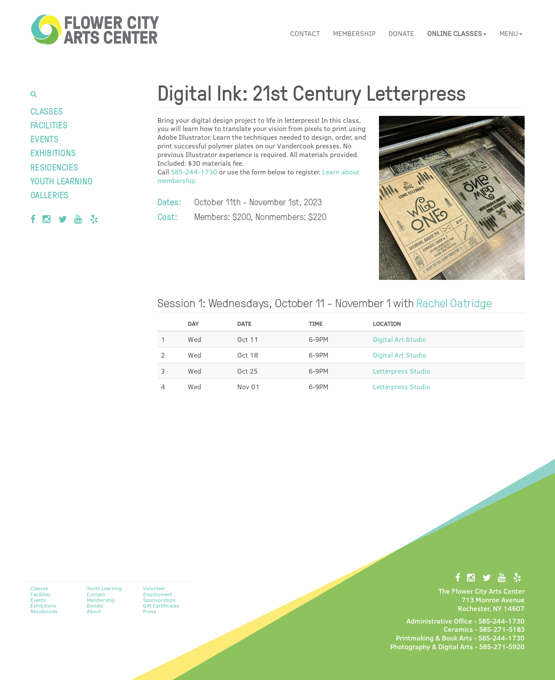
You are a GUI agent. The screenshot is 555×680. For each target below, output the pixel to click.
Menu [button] (511, 33)
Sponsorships (159, 599)
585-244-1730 (194, 171)
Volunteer (154, 588)
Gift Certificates (161, 605)
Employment (157, 594)
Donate (401, 33)
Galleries (49, 194)
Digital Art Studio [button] (399, 339)
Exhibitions (53, 152)
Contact (305, 33)
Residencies (54, 167)
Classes (46, 111)
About (94, 611)
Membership (354, 33)
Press (149, 611)
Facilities (49, 125)
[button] (457, 33)
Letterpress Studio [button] (401, 370)
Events (44, 139)
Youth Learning (61, 181)
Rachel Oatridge (454, 302)
